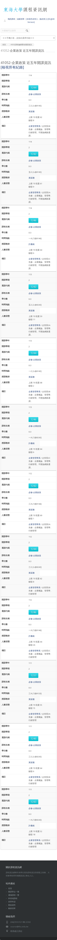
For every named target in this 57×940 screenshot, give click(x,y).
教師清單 (12, 908)
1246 (33, 220)
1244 (33, 87)
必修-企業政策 (35, 94)
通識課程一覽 (13, 895)
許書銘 (32, 244)
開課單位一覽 (13, 891)
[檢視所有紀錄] (12, 67)
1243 (33, 801)
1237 (33, 675)
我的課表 (11, 19)
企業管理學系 (34, 126)
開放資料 (12, 905)
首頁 (10, 888)
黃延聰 (32, 111)
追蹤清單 (20, 19)
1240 (33, 738)
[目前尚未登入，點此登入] (37, 19)
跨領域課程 (12, 898)
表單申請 (12, 901)
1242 (33, 154)
